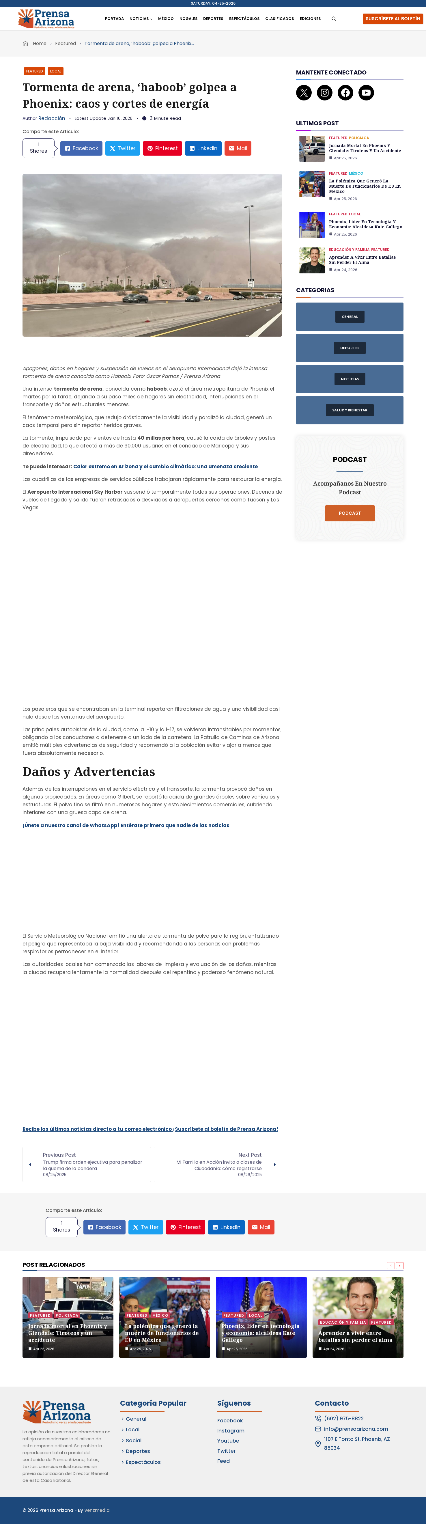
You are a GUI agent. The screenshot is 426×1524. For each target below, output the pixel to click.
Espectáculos (244, 18)
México (166, 18)
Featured (65, 43)
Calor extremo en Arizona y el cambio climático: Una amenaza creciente (165, 466)
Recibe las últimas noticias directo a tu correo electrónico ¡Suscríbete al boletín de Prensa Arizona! (150, 1129)
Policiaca (359, 138)
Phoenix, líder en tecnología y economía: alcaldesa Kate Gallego (365, 224)
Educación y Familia (349, 249)
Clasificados (279, 18)
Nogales (189, 18)
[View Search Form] (334, 19)
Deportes (213, 18)
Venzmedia (97, 1510)
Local (55, 71)
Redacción (51, 118)
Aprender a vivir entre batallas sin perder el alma (362, 259)
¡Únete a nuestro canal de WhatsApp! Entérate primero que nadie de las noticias (126, 825)
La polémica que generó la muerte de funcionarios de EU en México (365, 186)
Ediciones (310, 18)
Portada (114, 18)
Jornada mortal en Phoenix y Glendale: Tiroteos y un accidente (365, 148)
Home (39, 43)
